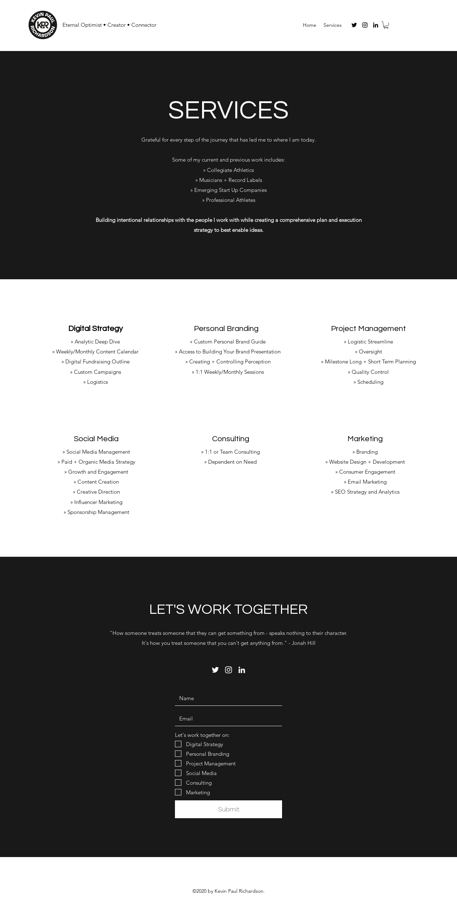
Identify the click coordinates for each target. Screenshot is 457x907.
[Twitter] (354, 25)
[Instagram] (364, 25)
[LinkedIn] (375, 25)
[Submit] (228, 809)
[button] (386, 25)
